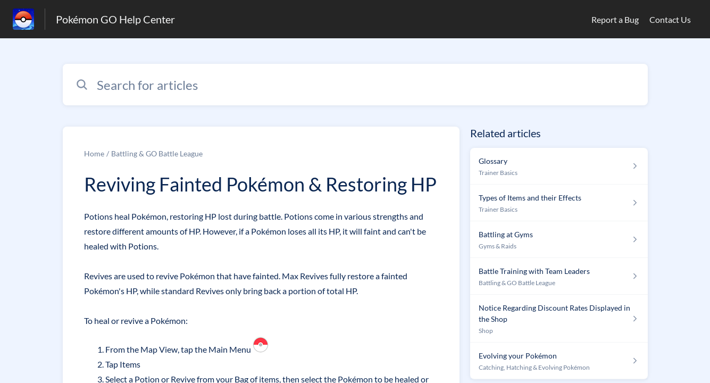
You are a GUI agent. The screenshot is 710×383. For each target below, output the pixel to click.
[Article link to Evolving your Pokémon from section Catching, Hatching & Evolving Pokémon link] (558, 361)
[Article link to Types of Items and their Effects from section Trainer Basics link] (558, 203)
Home (94, 153)
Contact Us (670, 19)
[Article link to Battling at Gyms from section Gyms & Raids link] (558, 239)
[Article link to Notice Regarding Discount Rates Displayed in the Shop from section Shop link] (558, 319)
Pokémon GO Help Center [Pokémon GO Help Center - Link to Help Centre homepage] (115, 19)
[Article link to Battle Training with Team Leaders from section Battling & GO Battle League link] (558, 276)
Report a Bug (615, 19)
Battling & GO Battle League (157, 153)
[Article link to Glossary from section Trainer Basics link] (558, 166)
